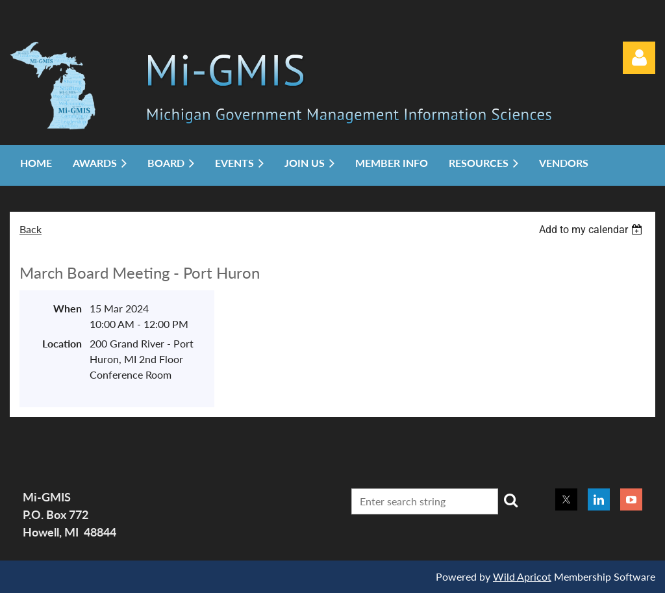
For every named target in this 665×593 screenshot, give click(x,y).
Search (510, 500)
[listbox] (592, 229)
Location (62, 343)
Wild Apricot (522, 576)
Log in (639, 58)
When (67, 308)
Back (30, 229)
